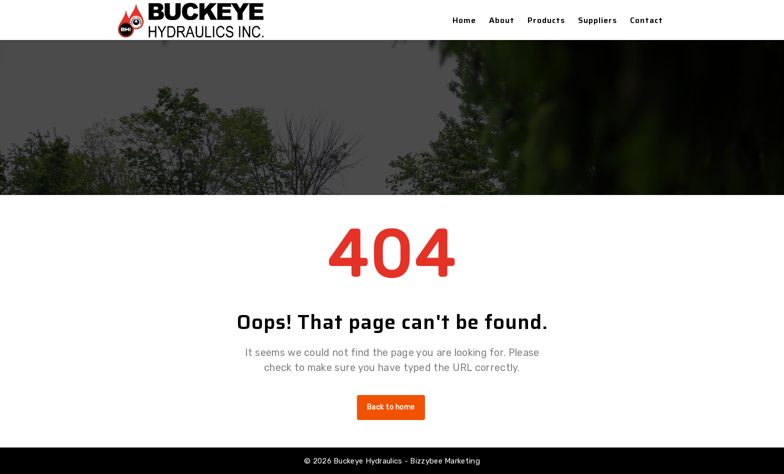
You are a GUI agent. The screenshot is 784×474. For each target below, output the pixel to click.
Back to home (391, 407)
